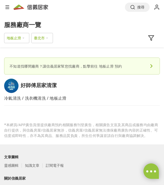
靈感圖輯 (11, 165)
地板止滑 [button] (14, 37)
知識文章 (32, 165)
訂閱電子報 (55, 165)
